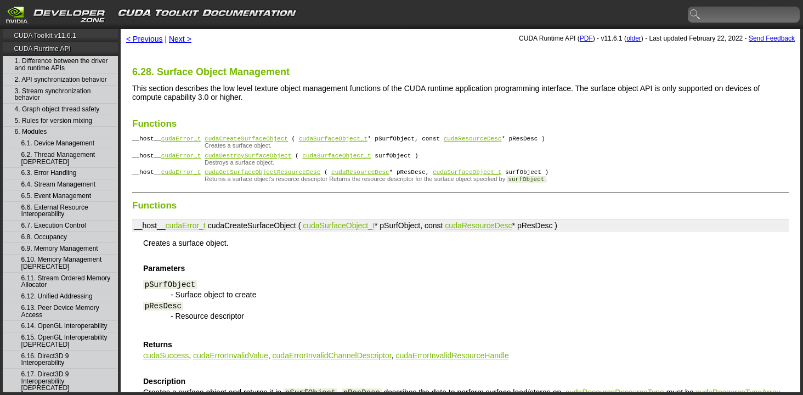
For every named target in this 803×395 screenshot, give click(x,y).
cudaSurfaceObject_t (333, 140)
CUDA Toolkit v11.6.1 (45, 36)
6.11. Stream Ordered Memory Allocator (66, 282)
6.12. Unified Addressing (57, 296)
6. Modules (31, 132)
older (633, 38)
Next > (180, 39)
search (695, 14)
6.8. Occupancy (44, 237)
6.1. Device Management (57, 143)
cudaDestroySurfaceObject (248, 158)
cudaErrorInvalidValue (230, 360)
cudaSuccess (166, 360)
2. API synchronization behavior (61, 79)
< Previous (144, 39)
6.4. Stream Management (58, 184)
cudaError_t (181, 140)
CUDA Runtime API (42, 49)
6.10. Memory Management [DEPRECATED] (61, 263)
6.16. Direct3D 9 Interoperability (45, 359)
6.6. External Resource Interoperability (54, 211)
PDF (586, 38)
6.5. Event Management (56, 196)
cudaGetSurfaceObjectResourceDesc (262, 176)
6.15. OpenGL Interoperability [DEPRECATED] (64, 341)
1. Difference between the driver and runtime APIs (61, 64)
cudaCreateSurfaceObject (246, 140)
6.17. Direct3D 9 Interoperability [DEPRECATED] (45, 381)
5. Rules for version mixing (53, 121)
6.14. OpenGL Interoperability (64, 326)
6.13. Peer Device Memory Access (60, 311)
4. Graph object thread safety (57, 109)
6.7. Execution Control (53, 225)
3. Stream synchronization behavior (53, 94)
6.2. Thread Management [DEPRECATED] (58, 158)
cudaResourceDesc (473, 140)
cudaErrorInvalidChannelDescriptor (332, 360)
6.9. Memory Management (59, 248)
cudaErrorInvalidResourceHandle (451, 360)
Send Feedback (772, 38)
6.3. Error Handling (49, 173)
